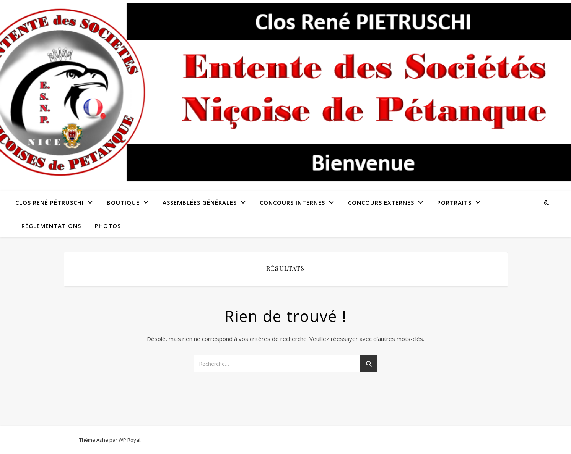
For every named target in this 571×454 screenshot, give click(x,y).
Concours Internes (292, 202)
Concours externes (381, 202)
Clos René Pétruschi (49, 202)
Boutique (123, 202)
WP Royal (129, 439)
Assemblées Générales (200, 202)
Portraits (454, 202)
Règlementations (51, 225)
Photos (108, 225)
